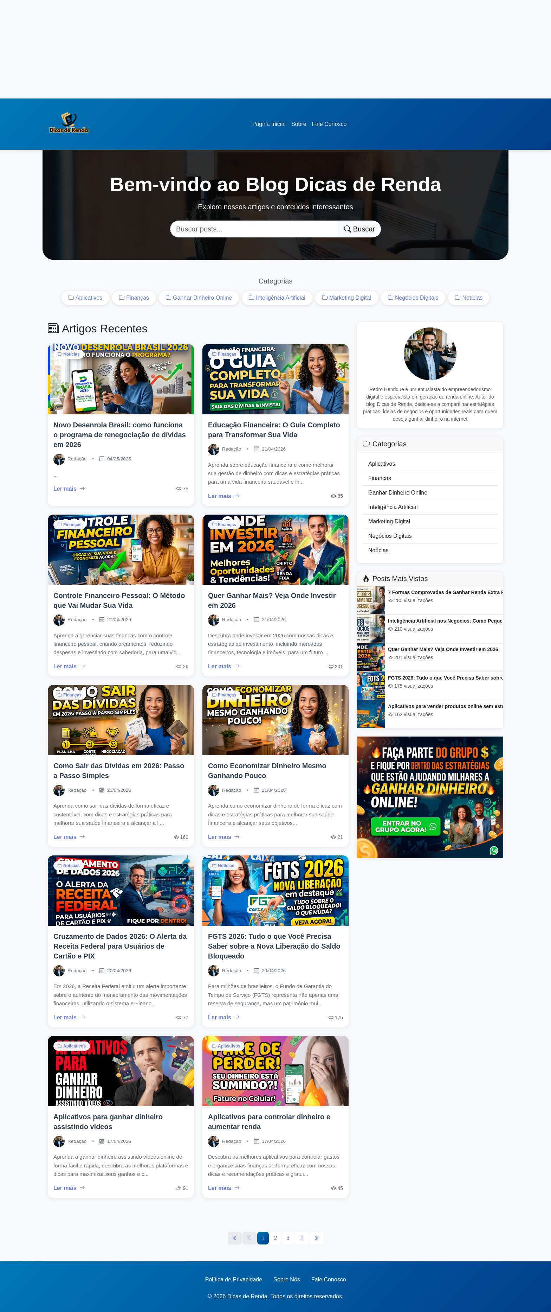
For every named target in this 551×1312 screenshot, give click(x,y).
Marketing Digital (346, 298)
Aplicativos (85, 298)
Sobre (298, 124)
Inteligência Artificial (277, 298)
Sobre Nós (286, 1279)
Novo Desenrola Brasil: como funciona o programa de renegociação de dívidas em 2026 (119, 434)
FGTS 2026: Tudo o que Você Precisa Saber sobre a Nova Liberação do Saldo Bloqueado (274, 946)
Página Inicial (269, 124)
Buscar (359, 229)
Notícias (468, 298)
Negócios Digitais (413, 298)
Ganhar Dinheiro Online (199, 298)
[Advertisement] (211, 49)
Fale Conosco (329, 124)
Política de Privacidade (233, 1279)
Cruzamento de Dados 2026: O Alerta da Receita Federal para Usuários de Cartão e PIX (120, 946)
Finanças (134, 298)
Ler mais (69, 489)
